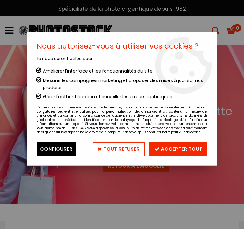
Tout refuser (118, 149)
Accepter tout (178, 149)
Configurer (56, 149)
